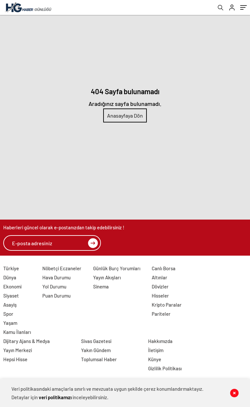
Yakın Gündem (96, 350)
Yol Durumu (54, 286)
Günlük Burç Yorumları (116, 268)
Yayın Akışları (107, 277)
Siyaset (11, 296)
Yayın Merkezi (17, 350)
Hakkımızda (160, 341)
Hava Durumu (56, 277)
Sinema (101, 286)
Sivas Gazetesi (96, 341)
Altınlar (159, 277)
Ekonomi (12, 286)
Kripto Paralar (167, 305)
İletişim (155, 350)
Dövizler (160, 286)
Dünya (9, 277)
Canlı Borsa (163, 268)
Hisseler (160, 296)
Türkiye (11, 268)
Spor (8, 314)
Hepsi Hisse (15, 359)
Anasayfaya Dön (125, 115)
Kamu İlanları (17, 332)
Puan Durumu (56, 296)
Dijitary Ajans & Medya (26, 341)
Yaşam (10, 323)
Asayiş (10, 305)
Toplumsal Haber (99, 359)
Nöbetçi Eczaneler (61, 268)
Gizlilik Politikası (165, 368)
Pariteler (161, 314)
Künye (154, 359)
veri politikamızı (55, 397)
